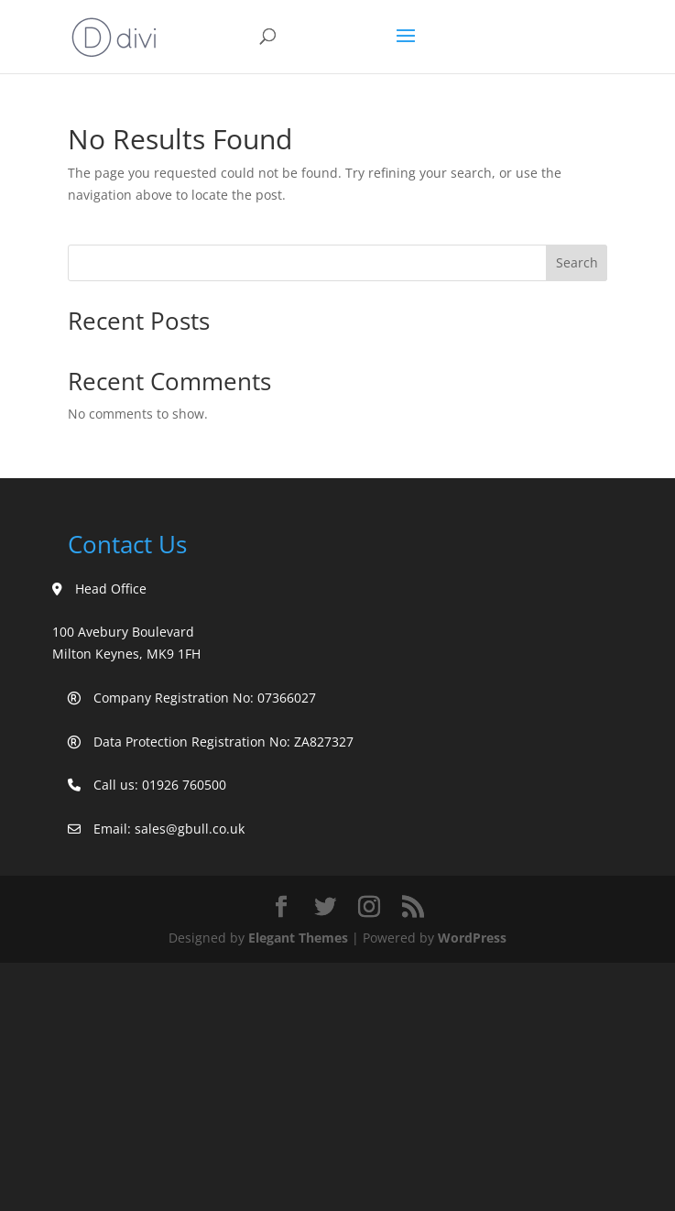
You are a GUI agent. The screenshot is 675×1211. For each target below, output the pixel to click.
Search (577, 262)
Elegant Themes (298, 937)
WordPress (472, 937)
